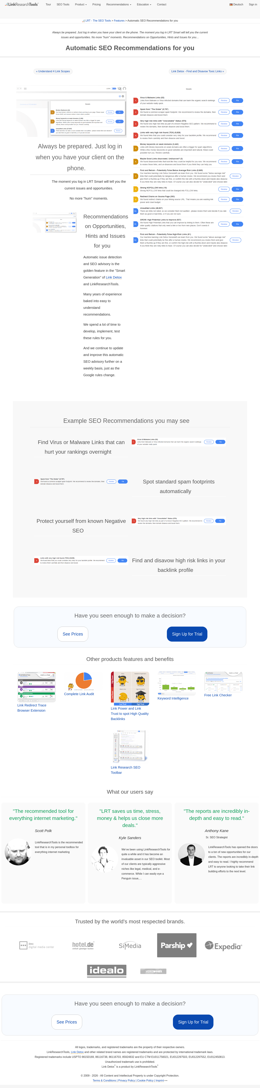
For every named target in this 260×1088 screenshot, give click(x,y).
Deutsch (236, 4)
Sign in (253, 4)
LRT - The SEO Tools (98, 20)
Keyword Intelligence (173, 698)
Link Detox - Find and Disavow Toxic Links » (197, 71)
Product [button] (81, 4)
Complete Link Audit (79, 694)
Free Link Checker (218, 695)
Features (119, 20)
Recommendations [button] (118, 4)
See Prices (73, 634)
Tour (48, 4)
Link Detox (114, 277)
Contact (161, 4)
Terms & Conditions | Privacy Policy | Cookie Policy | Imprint (128, 1080)
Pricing (96, 4)
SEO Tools (63, 4)
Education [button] (144, 4)
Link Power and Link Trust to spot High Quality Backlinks (130, 714)
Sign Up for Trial (187, 634)
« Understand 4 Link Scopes (53, 71)
